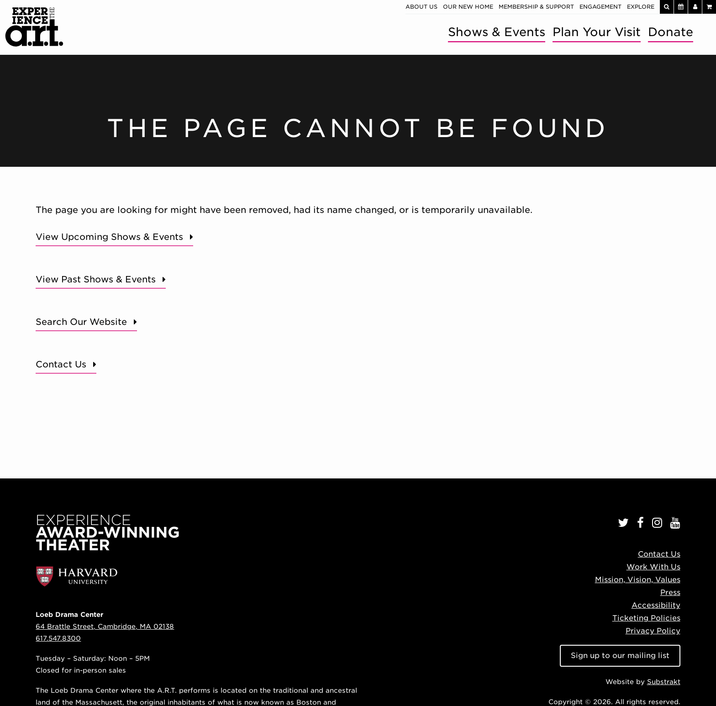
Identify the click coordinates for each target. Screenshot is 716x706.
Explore (640, 6)
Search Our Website (81, 322)
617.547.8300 (58, 638)
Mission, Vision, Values (637, 579)
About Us (421, 6)
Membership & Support (536, 6)
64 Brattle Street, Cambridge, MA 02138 (105, 626)
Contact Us (61, 364)
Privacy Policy (653, 630)
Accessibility (656, 605)
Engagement (600, 6)
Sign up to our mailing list (620, 655)
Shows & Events (496, 32)
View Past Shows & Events (96, 279)
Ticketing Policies (646, 618)
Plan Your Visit (597, 32)
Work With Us (653, 567)
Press (670, 592)
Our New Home (468, 6)
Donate (670, 32)
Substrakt (663, 681)
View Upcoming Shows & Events (109, 237)
